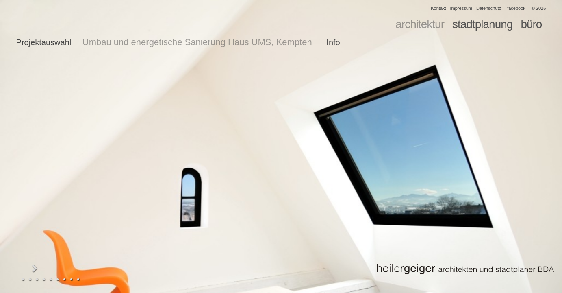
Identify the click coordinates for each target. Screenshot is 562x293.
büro (531, 24)
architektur (419, 24)
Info (333, 42)
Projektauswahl (44, 42)
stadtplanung (482, 24)
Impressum (461, 8)
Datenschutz (488, 8)
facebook (516, 8)
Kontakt (438, 8)
